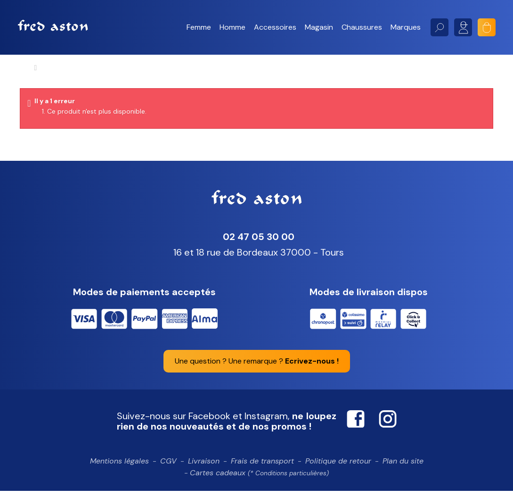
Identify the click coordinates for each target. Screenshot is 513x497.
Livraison (204, 467)
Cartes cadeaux (259, 479)
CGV (168, 467)
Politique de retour (338, 467)
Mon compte (463, 27)
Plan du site (403, 467)
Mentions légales (119, 467)
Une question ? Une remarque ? (257, 367)
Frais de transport (262, 467)
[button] (198, 27)
